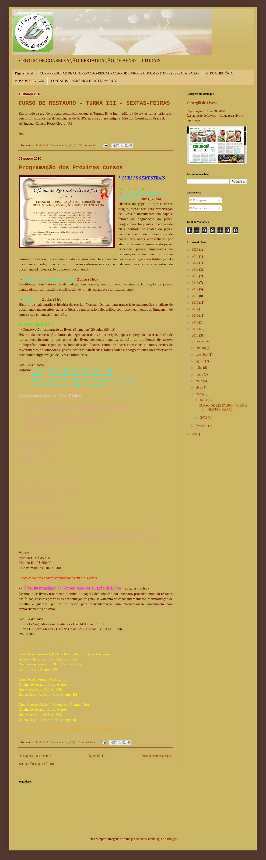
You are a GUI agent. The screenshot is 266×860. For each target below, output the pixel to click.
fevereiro (202, 426)
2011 (195, 329)
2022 (195, 269)
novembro (203, 341)
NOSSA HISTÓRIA (219, 73)
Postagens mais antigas (156, 756)
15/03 (204, 400)
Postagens (197, 200)
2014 (195, 309)
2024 (195, 263)
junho (200, 374)
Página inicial (24, 73)
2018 (195, 282)
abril (199, 387)
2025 (195, 256)
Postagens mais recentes (35, 756)
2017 (195, 289)
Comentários (199, 208)
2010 (195, 335)
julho (199, 367)
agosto (200, 361)
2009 (195, 434)
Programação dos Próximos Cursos (71, 168)
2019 (195, 276)
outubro (201, 348)
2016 (195, 296)
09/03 (204, 417)
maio (199, 381)
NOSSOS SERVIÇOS (29, 81)
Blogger (172, 839)
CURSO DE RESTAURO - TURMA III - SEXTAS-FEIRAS (94, 103)
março (200, 394)
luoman (141, 839)
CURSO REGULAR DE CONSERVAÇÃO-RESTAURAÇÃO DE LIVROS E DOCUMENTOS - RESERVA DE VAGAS (119, 73)
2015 (195, 302)
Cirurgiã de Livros (202, 103)
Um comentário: (89, 145)
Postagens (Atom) (42, 763)
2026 (195, 249)
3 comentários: (88, 742)
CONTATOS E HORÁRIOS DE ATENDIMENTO (84, 81)
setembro (202, 354)
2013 (195, 315)
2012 (195, 322)
